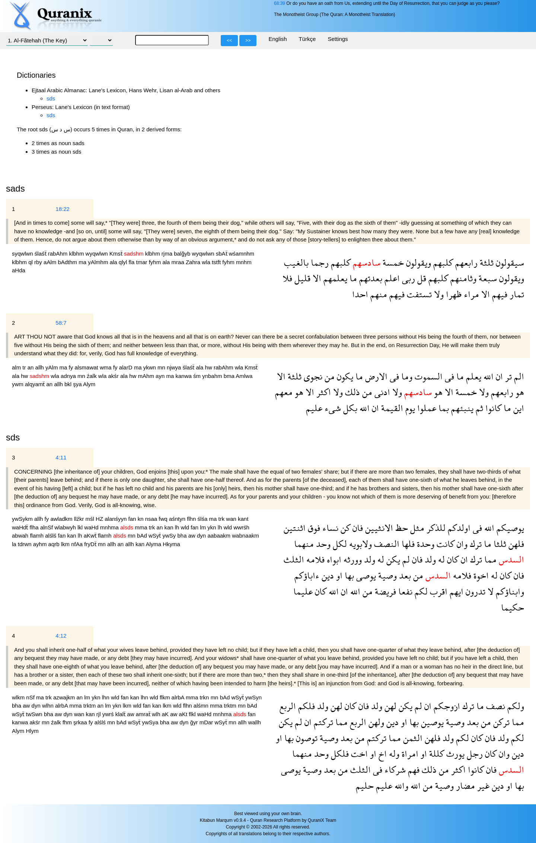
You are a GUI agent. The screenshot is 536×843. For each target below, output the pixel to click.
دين (326, 575)
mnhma (110, 527)
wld (186, 527)
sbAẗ (222, 253)
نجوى (312, 376)
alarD (126, 367)
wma (106, 367)
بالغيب (296, 262)
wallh (254, 722)
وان (461, 543)
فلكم (305, 706)
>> (248, 40)
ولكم (514, 706)
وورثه (351, 559)
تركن (500, 722)
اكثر (322, 392)
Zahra (194, 262)
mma (142, 527)
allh (40, 367)
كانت (444, 543)
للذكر (435, 527)
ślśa (203, 519)
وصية (386, 575)
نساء (329, 527)
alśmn (202, 705)
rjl (99, 714)
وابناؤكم (509, 591)
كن (344, 527)
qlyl (124, 262)
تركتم (322, 722)
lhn (106, 697)
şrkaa (81, 722)
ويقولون (417, 262)
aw (192, 535)
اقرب (437, 591)
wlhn (48, 705)
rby (39, 262)
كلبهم (442, 262)
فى (448, 376)
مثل (416, 527)
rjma (168, 253)
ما (352, 278)
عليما (303, 591)
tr (24, 367)
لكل (339, 543)
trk (222, 519)
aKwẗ (91, 535)
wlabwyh (65, 527)
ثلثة (486, 262)
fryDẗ (91, 544)
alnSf (47, 527)
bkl (68, 384)
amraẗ (144, 714)
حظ (400, 527)
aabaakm (219, 535)
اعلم (391, 278)
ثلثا (498, 543)
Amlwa (244, 376)
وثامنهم (462, 278)
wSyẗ (156, 535)
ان (498, 376)
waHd (92, 527)
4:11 (60, 457)
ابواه (333, 559)
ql (31, 262)
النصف (385, 543)
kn (141, 519)
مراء (470, 294)
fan (133, 519)
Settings (338, 39)
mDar (207, 722)
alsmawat (87, 367)
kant (243, 519)
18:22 (62, 209)
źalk (92, 376)
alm (17, 367)
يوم (409, 408)
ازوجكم (445, 706)
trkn (205, 697)
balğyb (183, 253)
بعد (404, 575)
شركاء (394, 769)
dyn (202, 535)
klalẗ (121, 714)
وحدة (424, 543)
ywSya (151, 722)
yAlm (52, 367)
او (338, 575)
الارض (375, 376)
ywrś (108, 714)
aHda (18, 270)
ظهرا (453, 294)
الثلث (294, 559)
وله (393, 753)
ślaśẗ (41, 253)
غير (482, 785)
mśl (91, 519)
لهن (389, 706)
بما (442, 408)
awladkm (62, 519)
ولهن (375, 722)
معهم (284, 392)
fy (72, 367)
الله (487, 376)
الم (518, 376)
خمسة (392, 262)
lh (178, 527)
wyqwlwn (97, 253)
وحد (322, 543)
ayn (161, 376)
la (15, 544)
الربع (288, 706)
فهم (412, 769)
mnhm (244, 262)
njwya (175, 367)
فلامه (314, 559)
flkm (166, 697)
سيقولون (509, 262)
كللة (435, 753)
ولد (429, 559)
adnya (69, 376)
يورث (454, 753)
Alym (89, 384)
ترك (475, 543)
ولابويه (359, 543)
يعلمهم (334, 278)
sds (51, 98)
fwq (164, 519)
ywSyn (253, 697)
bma (230, 376)
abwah (21, 535)
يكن (392, 559)
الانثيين (378, 527)
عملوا (425, 408)
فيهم (498, 294)
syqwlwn (23, 253)
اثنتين (295, 527)
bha (182, 535)
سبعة (486, 278)
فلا (287, 278)
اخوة (480, 575)
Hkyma (171, 544)
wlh (157, 714)
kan (169, 527)
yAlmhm (98, 262)
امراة (408, 753)
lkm (66, 544)
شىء (331, 408)
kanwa (184, 376)
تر (507, 376)
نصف (494, 706)
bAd (143, 535)
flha (35, 527)
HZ (100, 519)
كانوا (492, 408)
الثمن (411, 738)
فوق (313, 527)
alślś (51, 535)
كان (452, 559)
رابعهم (465, 262)
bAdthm (68, 262)
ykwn (150, 367)
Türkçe (307, 39)
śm (197, 376)
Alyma (154, 544)
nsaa (152, 519)
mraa (179, 262)
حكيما (512, 607)
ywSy (169, 535)
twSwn (35, 714)
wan (232, 519)
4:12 (60, 635)
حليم (365, 785)
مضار (464, 785)
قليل (301, 278)
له (440, 559)
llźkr (80, 519)
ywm (18, 384)
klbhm (77, 253)
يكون (344, 376)
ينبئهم (461, 408)
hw (209, 367)
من (328, 376)
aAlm (51, 262)
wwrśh (241, 527)
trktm (90, 705)
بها (348, 575)
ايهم (455, 591)
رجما (319, 262)
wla (207, 262)
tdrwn (25, 544)
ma (83, 262)
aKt (184, 714)
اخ (381, 753)
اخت (358, 753)
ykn (212, 527)
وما (405, 376)
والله (400, 785)
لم (405, 559)
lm (203, 527)
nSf (31, 697)
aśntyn (178, 519)
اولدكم (458, 527)
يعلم (472, 376)
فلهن (515, 543)
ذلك (351, 392)
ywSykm (23, 519)
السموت (427, 376)
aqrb (54, 544)
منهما (304, 543)
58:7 (60, 323)
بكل (349, 408)
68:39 (279, 3)
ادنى (381, 392)
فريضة (384, 591)
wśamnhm (241, 253)
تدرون (474, 591)
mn (162, 367)
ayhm (40, 544)
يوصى (365, 575)
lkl (80, 527)
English (277, 39)
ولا (438, 294)
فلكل (339, 753)
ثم (478, 408)
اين (517, 408)
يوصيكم (509, 527)
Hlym (32, 731)
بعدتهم (369, 278)
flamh (37, 535)
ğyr (195, 722)
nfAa (77, 544)
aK (166, 714)
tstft (217, 262)
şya (78, 384)
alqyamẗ (36, 384)
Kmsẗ (116, 253)
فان (356, 527)
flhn (192, 519)
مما (489, 559)
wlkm (19, 697)
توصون (306, 738)
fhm (68, 722)
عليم (314, 408)
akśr (114, 376)
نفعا (404, 591)
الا (315, 278)
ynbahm (213, 376)
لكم (420, 591)
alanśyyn (116, 519)
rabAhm (58, 253)
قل (420, 278)
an (31, 367)
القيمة (391, 408)
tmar (142, 262)
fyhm (156, 262)
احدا (360, 294)
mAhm (147, 376)
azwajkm (65, 697)
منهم (377, 294)
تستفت (418, 294)
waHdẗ (21, 527)
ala (114, 262)
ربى (407, 278)
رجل (474, 753)
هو (518, 392)
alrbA (179, 697)
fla (132, 262)
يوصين (431, 722)
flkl (193, 714)
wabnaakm (245, 535)
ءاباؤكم (306, 575)
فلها (407, 543)
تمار (515, 294)
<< (229, 40)
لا (489, 591)
